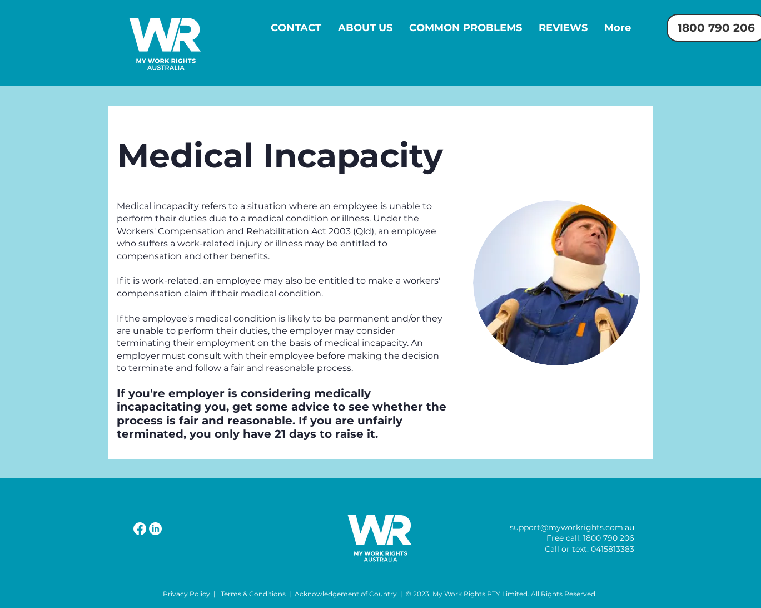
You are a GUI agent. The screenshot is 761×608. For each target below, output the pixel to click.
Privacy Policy (186, 594)
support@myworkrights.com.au (572, 527)
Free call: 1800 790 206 (590, 538)
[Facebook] (139, 528)
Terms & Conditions (253, 594)
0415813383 (612, 549)
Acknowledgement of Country (347, 594)
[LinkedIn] (155, 528)
